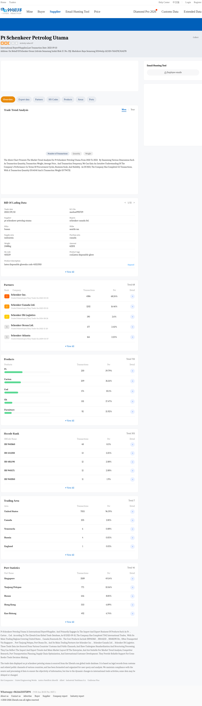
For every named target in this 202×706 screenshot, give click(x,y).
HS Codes (53, 99)
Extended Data (193, 11)
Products (68, 99)
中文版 (176, 2)
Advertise (27, 696)
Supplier (55, 11)
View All (69, 271)
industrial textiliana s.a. (76, 680)
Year (133, 109)
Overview (8, 99)
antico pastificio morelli (48, 680)
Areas (80, 99)
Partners (39, 99)
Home (3, 2)
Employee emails (173, 72)
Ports (91, 99)
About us (5, 696)
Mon (124, 109)
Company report (60, 696)
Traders (12, 2)
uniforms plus (93, 680)
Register (198, 2)
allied (62, 680)
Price (97, 11)
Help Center (164, 2)
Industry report (77, 696)
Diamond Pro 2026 (144, 11)
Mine (30, 11)
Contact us (16, 696)
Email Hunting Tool (77, 11)
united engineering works (26, 680)
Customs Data (170, 11)
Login (188, 2)
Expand (131, 264)
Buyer (41, 11)
